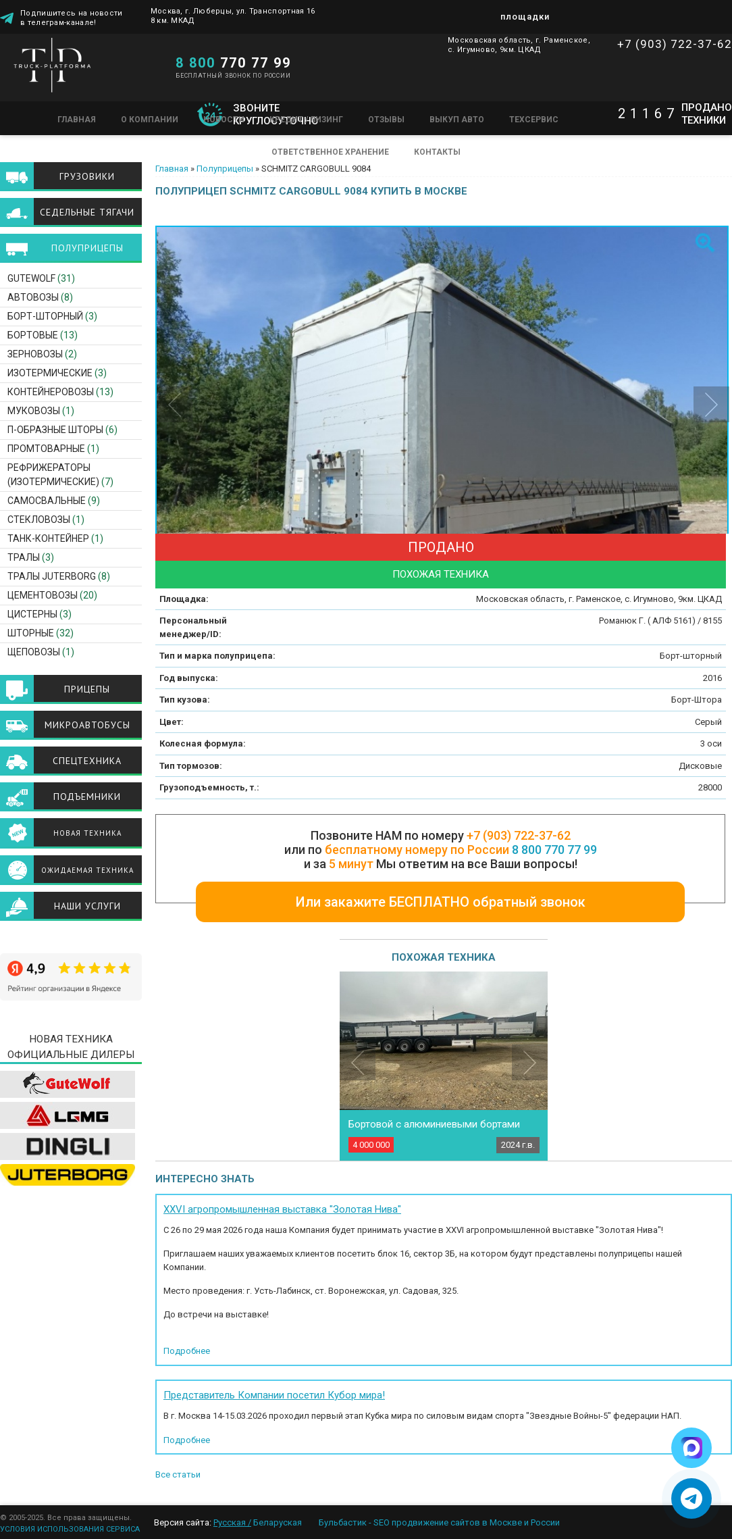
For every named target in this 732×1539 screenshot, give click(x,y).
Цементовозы (42, 595)
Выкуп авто (456, 119)
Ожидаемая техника (87, 870)
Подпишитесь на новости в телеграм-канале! (71, 16)
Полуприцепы (225, 168)
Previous (357, 1062)
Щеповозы (33, 652)
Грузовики (87, 176)
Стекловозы (38, 519)
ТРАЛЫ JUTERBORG (51, 576)
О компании (149, 119)
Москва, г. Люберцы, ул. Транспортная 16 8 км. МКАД (233, 16)
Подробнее (186, 1351)
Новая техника (87, 833)
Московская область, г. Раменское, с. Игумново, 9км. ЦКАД (519, 45)
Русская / (232, 1522)
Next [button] (711, 404)
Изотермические (50, 373)
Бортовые (32, 335)
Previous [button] (174, 404)
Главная (76, 119)
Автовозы (33, 297)
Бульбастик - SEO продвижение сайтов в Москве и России (439, 1522)
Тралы (23, 557)
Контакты (437, 152)
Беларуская (277, 1522)
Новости (223, 119)
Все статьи (178, 1474)
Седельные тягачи (87, 212)
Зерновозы (35, 354)
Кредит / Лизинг (306, 119)
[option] (443, 417)
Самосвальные (46, 500)
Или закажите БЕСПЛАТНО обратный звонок (440, 902)
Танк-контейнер (48, 538)
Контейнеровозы (50, 391)
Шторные (30, 633)
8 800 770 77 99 (554, 849)
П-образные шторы (55, 429)
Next (530, 1062)
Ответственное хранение (330, 152)
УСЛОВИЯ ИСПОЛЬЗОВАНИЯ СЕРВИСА (70, 1529)
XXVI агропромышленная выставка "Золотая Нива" (282, 1209)
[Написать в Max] (691, 1448)
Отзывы (386, 119)
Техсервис (533, 119)
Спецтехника (87, 761)
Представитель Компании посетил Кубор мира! (274, 1395)
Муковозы (33, 410)
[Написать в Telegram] (691, 1498)
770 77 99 (233, 63)
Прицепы (87, 689)
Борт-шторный (45, 316)
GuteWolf (31, 278)
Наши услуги (87, 906)
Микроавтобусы (87, 725)
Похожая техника (440, 574)
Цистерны (32, 614)
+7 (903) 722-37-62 (674, 44)
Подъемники (87, 796)
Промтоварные (46, 448)
